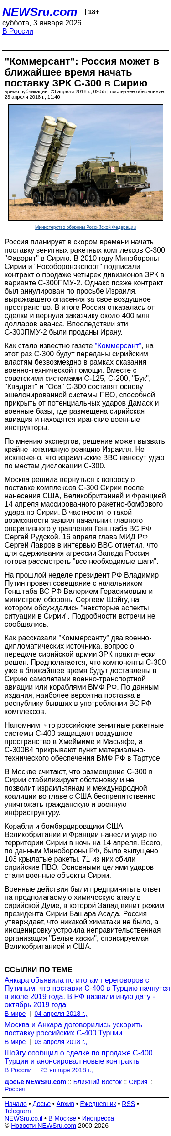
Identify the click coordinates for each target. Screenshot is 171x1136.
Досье (41, 1103)
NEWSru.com (40, 12)
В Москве (62, 1118)
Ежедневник (98, 1103)
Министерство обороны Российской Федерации (85, 227)
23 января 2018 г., (67, 1070)
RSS (128, 1103)
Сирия (138, 1081)
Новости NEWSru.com (43, 1125)
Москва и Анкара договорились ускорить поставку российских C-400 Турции (74, 1029)
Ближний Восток (97, 1081)
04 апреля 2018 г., (60, 1013)
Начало (16, 1103)
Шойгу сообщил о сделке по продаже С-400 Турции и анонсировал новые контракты (79, 1057)
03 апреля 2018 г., (60, 1041)
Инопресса (98, 1118)
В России (17, 31)
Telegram (18, 1111)
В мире (15, 1013)
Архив (65, 1103)
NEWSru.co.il (23, 1118)
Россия (15, 1089)
